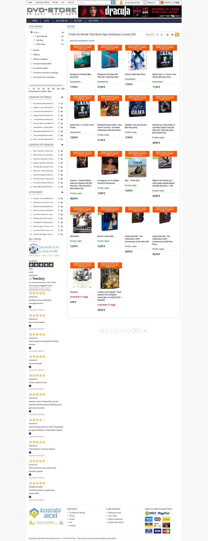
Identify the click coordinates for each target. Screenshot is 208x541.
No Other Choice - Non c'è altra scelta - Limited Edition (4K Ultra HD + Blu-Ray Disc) (44, 179)
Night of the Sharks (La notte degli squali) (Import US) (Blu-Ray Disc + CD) (163, 183)
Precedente (34, 289)
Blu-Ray (78, 20)
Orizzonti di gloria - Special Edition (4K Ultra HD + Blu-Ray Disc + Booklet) (44, 175)
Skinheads (74, 236)
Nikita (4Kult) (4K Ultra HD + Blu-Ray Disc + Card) (44, 187)
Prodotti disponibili (42, 63)
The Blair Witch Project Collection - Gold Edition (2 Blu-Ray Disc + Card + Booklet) (44, 167)
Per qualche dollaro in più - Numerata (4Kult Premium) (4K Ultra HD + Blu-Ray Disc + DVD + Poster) (44, 183)
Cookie (72, 519)
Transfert (74, 292)
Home (34, 20)
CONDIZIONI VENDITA (42, 2)
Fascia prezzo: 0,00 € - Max (40, 91)
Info (70, 522)
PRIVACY (55, 2)
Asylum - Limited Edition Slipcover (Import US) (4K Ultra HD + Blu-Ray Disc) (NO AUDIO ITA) (81, 184)
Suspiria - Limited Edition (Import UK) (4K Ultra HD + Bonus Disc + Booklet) (44, 198)
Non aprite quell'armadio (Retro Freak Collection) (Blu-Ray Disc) (44, 103)
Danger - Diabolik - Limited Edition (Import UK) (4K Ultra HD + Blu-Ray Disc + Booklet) (44, 163)
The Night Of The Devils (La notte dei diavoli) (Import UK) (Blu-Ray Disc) (44, 222)
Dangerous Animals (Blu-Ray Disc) (81, 75)
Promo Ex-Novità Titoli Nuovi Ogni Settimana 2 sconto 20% (82, 47)
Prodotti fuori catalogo (44, 77)
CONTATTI (70, 2)
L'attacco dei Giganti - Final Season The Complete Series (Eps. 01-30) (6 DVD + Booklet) (110, 296)
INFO (63, 2)
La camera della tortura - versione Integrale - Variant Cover (44, 230)
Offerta (36, 54)
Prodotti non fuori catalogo (45, 72)
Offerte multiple (40, 59)
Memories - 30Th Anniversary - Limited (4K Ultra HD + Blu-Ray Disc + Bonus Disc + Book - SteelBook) (44, 171)
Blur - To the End (132, 181)
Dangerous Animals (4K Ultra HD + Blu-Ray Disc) (108, 75)
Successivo (45, 289)
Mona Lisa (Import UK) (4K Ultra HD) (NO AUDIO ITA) (44, 210)
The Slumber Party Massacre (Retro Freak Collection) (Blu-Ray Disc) (44, 119)
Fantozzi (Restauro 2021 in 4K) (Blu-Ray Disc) (44, 123)
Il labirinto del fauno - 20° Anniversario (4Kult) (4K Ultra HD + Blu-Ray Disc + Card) (44, 159)
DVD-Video (93, 20)
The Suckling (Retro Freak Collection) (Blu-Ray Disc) (44, 135)
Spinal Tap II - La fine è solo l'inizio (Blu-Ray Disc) (164, 75)
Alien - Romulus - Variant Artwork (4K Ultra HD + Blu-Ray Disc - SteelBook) (44, 151)
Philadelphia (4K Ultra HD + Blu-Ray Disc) (44, 131)
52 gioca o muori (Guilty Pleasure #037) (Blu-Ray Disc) (44, 107)
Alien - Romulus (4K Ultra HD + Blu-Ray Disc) (44, 139)
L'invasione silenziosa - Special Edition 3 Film (44, 214)
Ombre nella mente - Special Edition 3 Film (44, 218)
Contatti (72, 526)
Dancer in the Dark (106, 236)
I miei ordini (112, 516)
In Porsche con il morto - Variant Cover (44, 202)
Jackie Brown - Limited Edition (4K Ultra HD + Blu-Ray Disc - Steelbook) (44, 127)
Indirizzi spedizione (115, 519)
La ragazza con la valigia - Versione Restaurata (109, 182)
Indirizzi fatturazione (116, 522)
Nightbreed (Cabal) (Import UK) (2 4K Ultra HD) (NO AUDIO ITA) (44, 206)
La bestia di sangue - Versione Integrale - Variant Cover (44, 234)
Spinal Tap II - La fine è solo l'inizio (82, 126)
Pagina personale (114, 513)
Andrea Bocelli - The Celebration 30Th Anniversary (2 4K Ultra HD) (137, 239)
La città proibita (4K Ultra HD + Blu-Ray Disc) (44, 111)
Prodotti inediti (40, 68)
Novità (36, 50)
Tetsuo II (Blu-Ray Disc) (135, 74)
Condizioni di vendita (77, 513)
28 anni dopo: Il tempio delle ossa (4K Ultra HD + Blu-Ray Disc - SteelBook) (44, 155)
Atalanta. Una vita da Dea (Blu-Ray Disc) (136, 126)
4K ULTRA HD (62, 20)
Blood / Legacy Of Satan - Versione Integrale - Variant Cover (44, 226)
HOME (30, 2)
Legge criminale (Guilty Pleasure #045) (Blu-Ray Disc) (44, 115)
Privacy (72, 516)
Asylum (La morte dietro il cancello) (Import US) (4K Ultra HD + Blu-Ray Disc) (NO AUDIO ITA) (163, 129)
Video (46, 20)
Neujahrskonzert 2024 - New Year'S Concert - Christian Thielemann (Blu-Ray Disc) (110, 127)
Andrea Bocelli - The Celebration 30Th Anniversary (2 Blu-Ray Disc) (162, 240)
